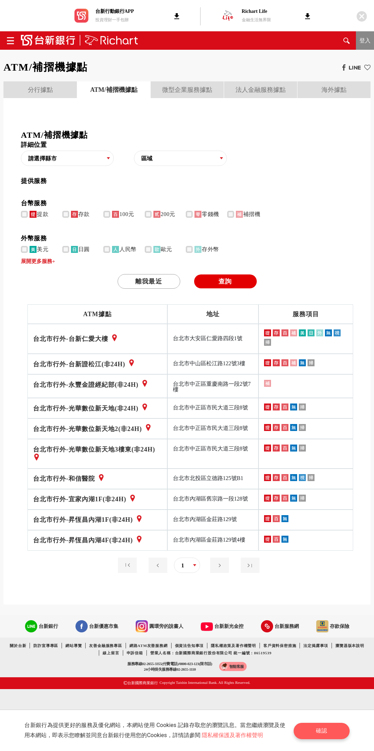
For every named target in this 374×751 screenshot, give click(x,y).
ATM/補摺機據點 (113, 89)
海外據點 (334, 89)
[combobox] (67, 158)
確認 (322, 730)
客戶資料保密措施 (279, 646)
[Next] (218, 571)
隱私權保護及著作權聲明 (233, 735)
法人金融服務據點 (261, 89)
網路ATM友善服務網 (148, 646)
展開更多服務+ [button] (38, 261)
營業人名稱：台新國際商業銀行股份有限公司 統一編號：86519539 (211, 653)
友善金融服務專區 (105, 646)
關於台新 (18, 646)
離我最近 (148, 281)
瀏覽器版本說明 (349, 646)
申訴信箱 (135, 653)
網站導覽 (73, 646)
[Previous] (129, 571)
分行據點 (40, 89)
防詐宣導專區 (45, 646)
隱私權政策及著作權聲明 (233, 646)
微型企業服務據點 (187, 89)
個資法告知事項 (189, 646)
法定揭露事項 (315, 646)
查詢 (225, 281)
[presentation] (40, 89)
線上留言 (111, 653)
